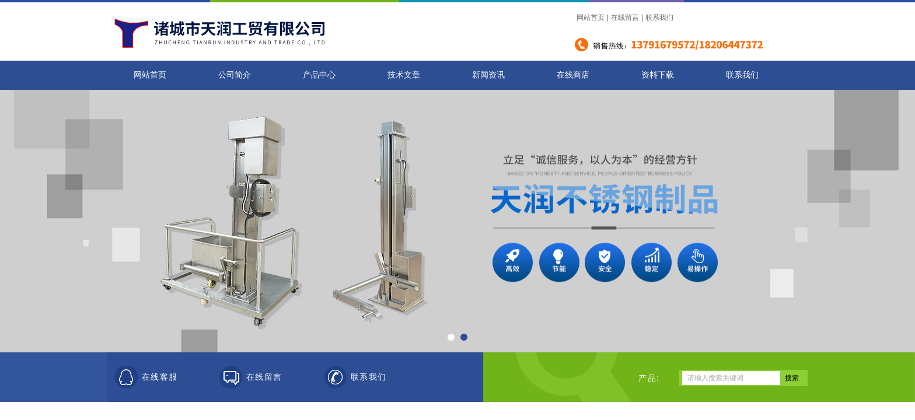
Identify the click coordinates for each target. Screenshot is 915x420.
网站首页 (591, 17)
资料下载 (657, 75)
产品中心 (319, 75)
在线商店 (573, 75)
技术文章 (403, 75)
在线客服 (160, 377)
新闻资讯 (488, 75)
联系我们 (659, 17)
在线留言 (625, 17)
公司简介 (234, 75)
